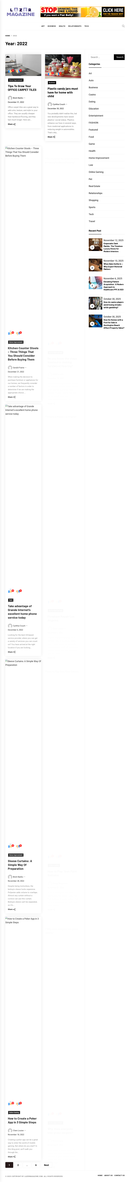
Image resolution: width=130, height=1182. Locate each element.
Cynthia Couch (59, 108)
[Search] (123, 26)
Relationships (74, 26)
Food (91, 137)
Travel (92, 221)
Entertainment (96, 115)
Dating (92, 101)
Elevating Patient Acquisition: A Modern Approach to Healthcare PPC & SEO (114, 285)
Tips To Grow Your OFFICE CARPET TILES (22, 88)
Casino (92, 94)
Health (62, 26)
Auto (91, 80)
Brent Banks (18, 98)
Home (100, 1175)
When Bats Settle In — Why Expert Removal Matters (113, 266)
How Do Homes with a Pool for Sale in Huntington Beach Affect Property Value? (114, 324)
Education (94, 108)
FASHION (93, 122)
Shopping (93, 200)
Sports (92, 207)
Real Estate (94, 186)
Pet (90, 179)
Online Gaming (96, 172)
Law (91, 165)
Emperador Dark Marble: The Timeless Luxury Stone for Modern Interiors (113, 247)
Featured (93, 129)
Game (92, 144)
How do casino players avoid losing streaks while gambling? (114, 305)
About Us (108, 1175)
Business (52, 26)
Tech (86, 26)
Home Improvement (15, 80)
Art (43, 26)
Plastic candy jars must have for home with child (63, 96)
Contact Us (119, 1175)
